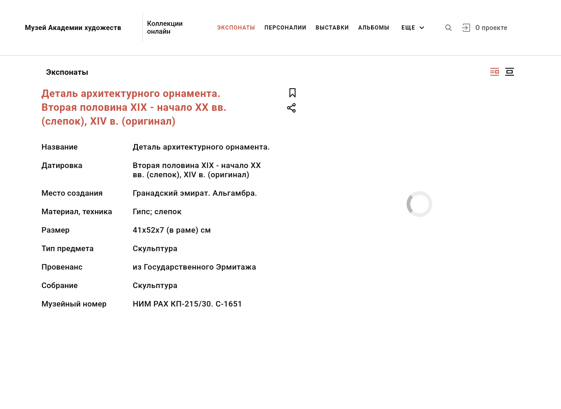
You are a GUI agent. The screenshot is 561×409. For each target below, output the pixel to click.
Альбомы (374, 27)
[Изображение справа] (494, 71)
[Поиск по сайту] (449, 28)
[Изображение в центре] (509, 71)
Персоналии (286, 27)
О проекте (491, 27)
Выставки (332, 27)
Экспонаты (236, 27)
